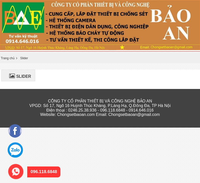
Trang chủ (8, 58)
